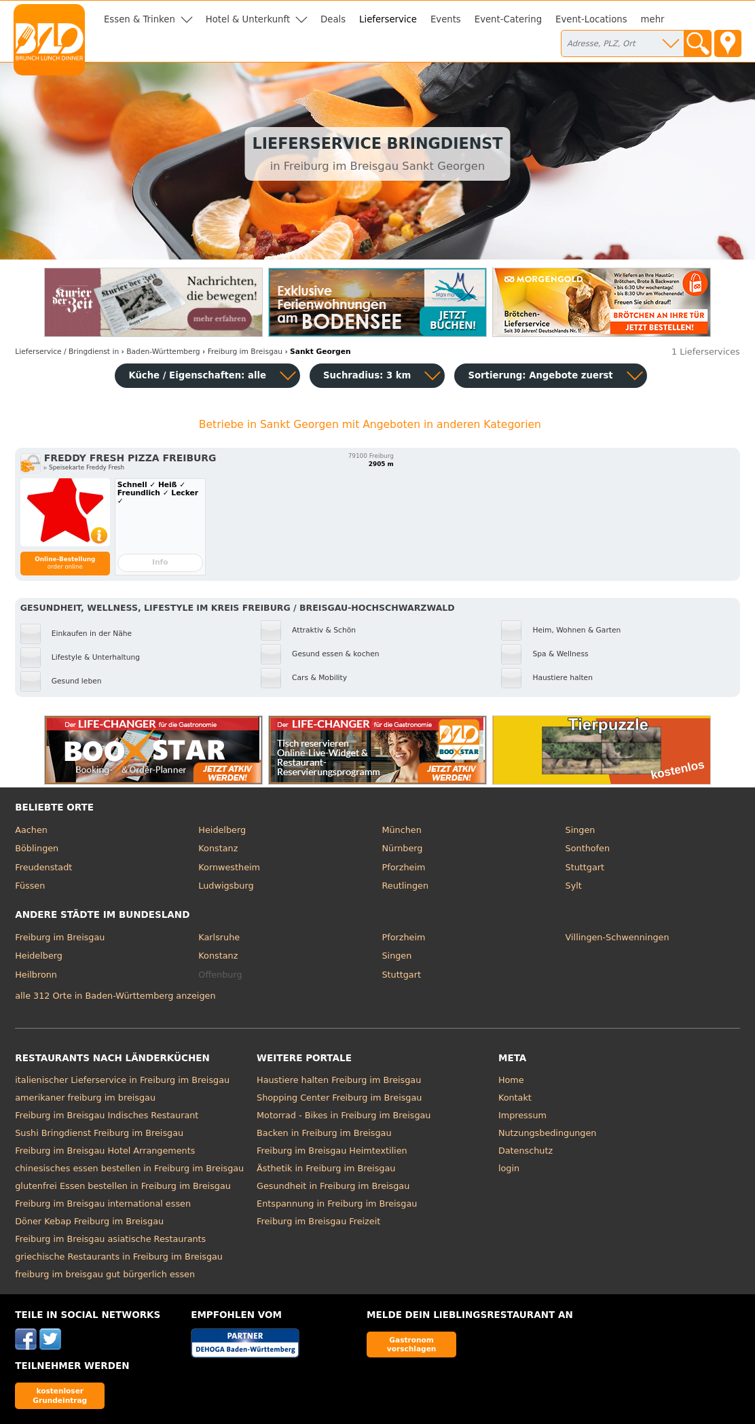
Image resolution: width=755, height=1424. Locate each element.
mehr (653, 19)
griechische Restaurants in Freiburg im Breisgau (119, 1256)
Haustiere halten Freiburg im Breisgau (339, 1080)
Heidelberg (222, 830)
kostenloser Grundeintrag (60, 1395)
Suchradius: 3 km (367, 375)
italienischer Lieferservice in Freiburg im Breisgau (122, 1080)
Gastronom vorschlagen (412, 1344)
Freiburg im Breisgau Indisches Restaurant (106, 1115)
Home (511, 1080)
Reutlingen (405, 885)
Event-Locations (591, 19)
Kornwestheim (229, 867)
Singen (580, 830)
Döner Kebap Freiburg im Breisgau (89, 1221)
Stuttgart (585, 867)
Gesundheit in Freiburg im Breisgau (333, 1186)
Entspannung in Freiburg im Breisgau (337, 1203)
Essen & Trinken (139, 19)
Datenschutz (525, 1150)
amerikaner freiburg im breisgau (85, 1097)
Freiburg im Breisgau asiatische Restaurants (110, 1239)
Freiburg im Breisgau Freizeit (318, 1221)
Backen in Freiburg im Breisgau (324, 1133)
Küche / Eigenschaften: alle (197, 375)
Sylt (574, 885)
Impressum (522, 1115)
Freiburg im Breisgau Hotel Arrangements (105, 1150)
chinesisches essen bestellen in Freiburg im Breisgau (129, 1168)
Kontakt (515, 1097)
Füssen (30, 885)
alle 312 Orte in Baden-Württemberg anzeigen (115, 996)
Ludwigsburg (225, 885)
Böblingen (36, 848)
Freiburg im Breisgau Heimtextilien (332, 1150)
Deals (333, 19)
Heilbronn (36, 974)
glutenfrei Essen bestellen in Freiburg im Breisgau (123, 1186)
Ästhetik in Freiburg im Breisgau (326, 1168)
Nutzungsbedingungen (547, 1133)
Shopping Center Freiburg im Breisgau (339, 1097)
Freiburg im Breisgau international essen (103, 1203)
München (401, 830)
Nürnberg (402, 848)
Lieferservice (388, 19)
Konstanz (218, 848)
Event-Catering (508, 19)
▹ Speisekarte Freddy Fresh (84, 467)
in (67, 351)
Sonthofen (588, 848)
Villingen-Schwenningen (617, 937)
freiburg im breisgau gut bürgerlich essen (105, 1274)
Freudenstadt (43, 867)
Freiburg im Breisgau (60, 937)
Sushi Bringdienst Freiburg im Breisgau (99, 1133)
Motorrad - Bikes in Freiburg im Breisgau (343, 1115)
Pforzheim (403, 867)
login (508, 1168)
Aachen (31, 830)
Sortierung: (540, 375)
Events (445, 19)
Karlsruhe (219, 937)
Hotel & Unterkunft (248, 19)
